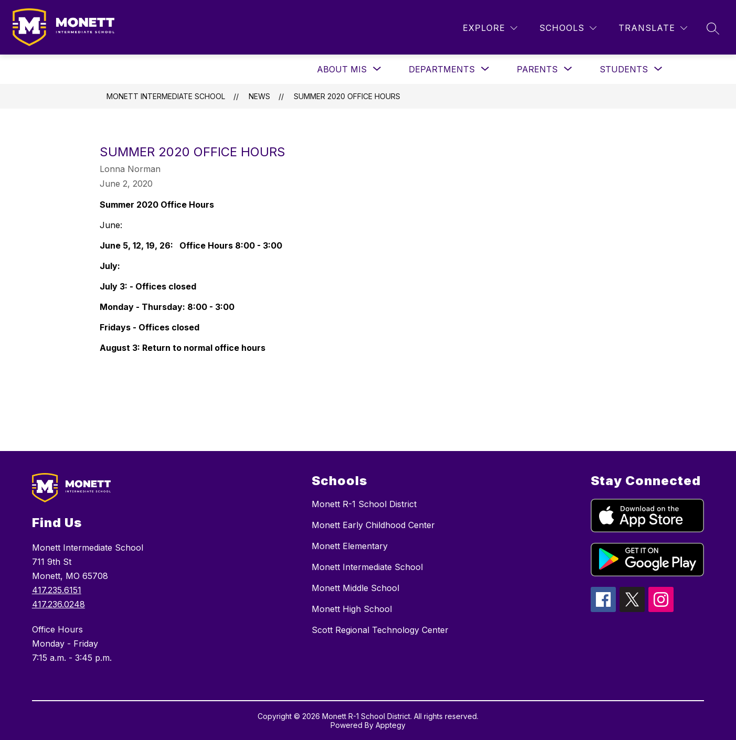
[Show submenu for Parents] (537, 69)
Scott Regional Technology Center (380, 630)
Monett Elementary (350, 546)
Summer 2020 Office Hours (347, 96)
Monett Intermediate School (165, 96)
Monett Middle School (355, 588)
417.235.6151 (56, 590)
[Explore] (490, 28)
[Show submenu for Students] (624, 69)
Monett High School (352, 609)
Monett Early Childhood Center (373, 525)
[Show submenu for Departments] (442, 69)
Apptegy (391, 725)
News (259, 96)
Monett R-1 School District (364, 504)
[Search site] (713, 28)
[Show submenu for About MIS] (342, 69)
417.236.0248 (58, 604)
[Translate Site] (653, 28)
